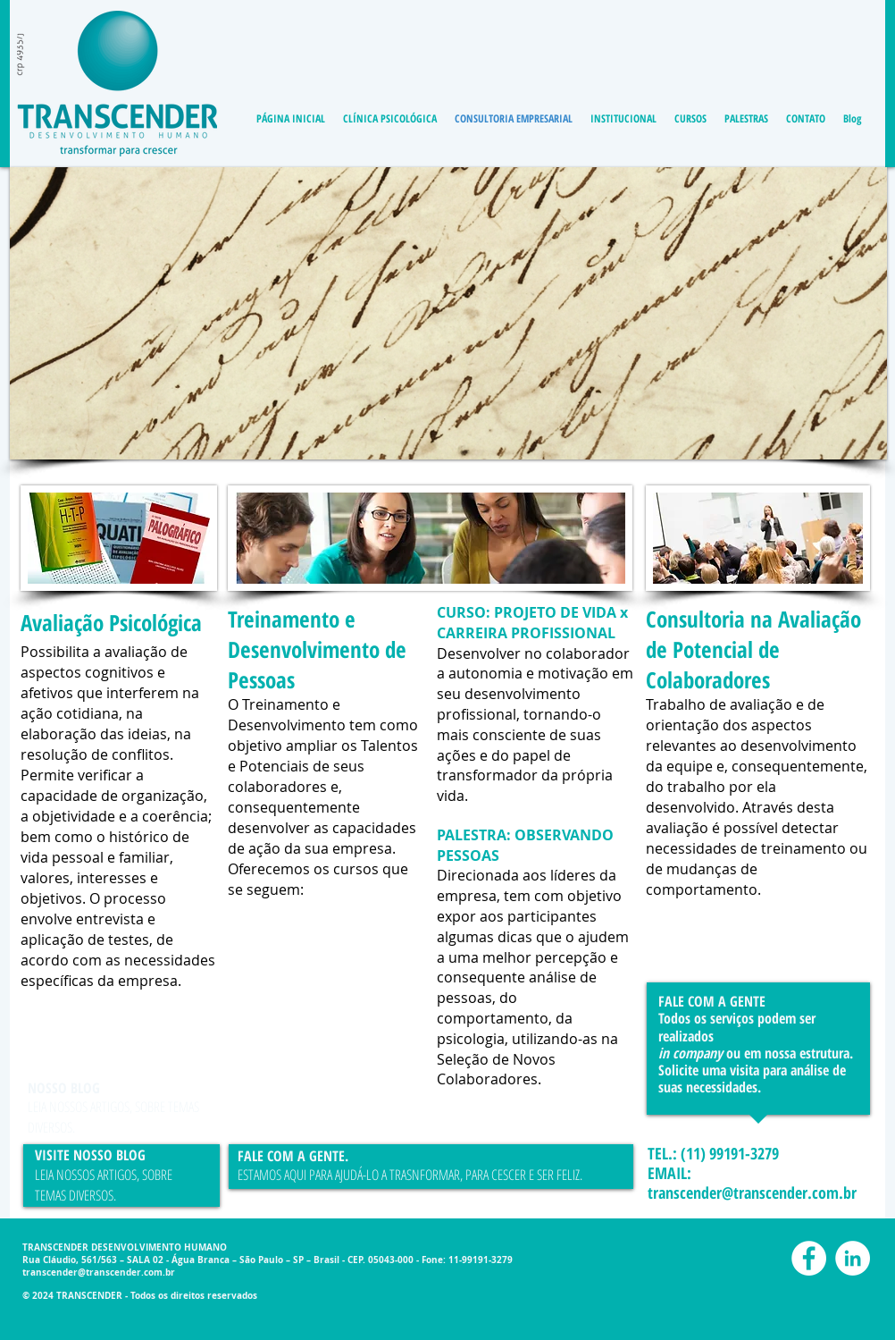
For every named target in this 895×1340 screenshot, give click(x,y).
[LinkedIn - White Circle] (852, 1258)
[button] (448, 313)
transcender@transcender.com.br (752, 1192)
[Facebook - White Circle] (808, 1258)
